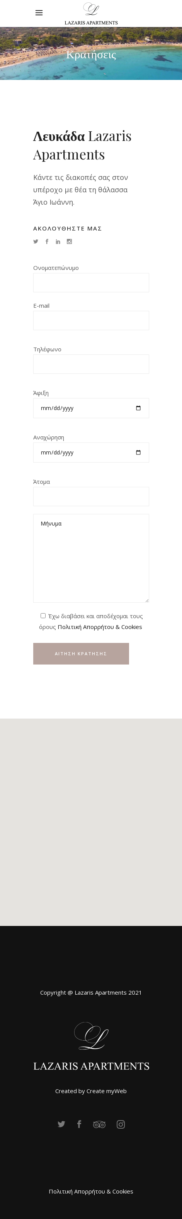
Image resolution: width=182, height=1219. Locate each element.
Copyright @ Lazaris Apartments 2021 (91, 992)
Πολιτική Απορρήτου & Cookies (100, 627)
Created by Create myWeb (91, 1091)
